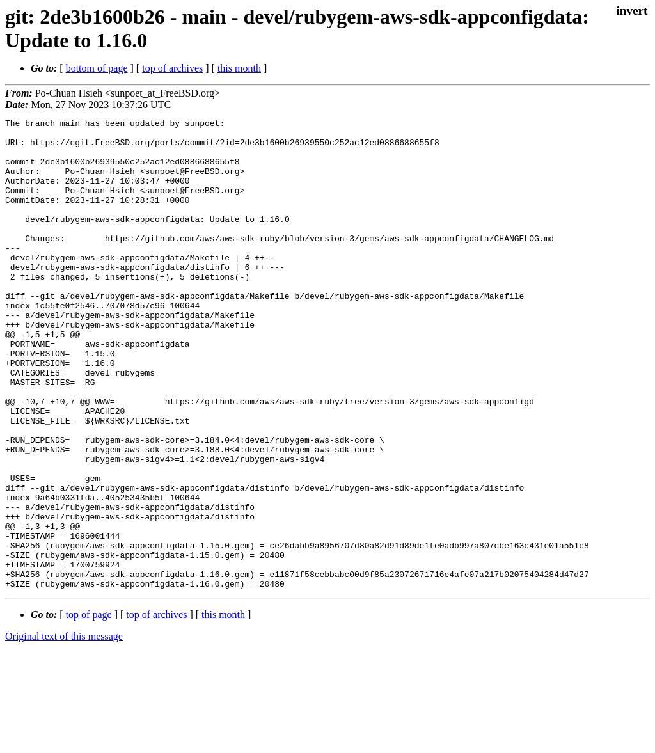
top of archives (172, 68)
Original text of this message (64, 730)
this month (239, 68)
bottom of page (97, 68)
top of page (89, 708)
